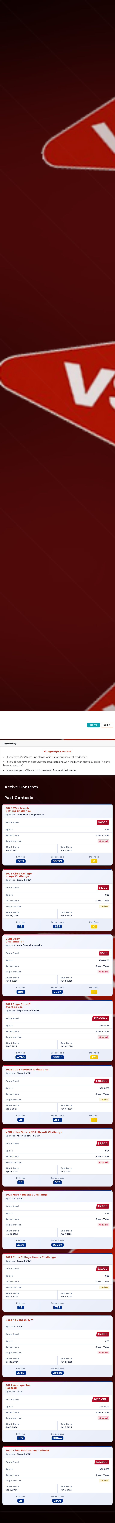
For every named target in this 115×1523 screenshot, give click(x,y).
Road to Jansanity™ (19, 1321)
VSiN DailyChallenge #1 (15, 940)
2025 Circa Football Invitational (27, 1069)
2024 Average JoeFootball (18, 1386)
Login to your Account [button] (57, 751)
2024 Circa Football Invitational (27, 1450)
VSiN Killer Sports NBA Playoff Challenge (34, 1132)
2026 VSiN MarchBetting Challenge (18, 809)
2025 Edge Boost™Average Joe (18, 1005)
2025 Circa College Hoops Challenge (31, 1257)
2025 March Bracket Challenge (27, 1194)
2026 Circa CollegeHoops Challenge (19, 875)
